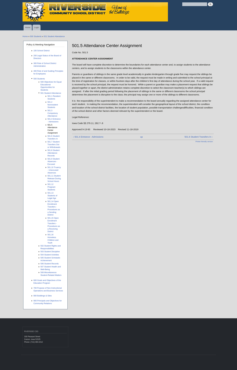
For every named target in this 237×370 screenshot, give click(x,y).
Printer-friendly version (204, 141)
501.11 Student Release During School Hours (54, 178)
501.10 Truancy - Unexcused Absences (54, 170)
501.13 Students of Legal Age (52, 195)
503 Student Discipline (50, 251)
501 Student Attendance (54, 36)
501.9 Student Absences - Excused (53, 161)
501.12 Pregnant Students (51, 187)
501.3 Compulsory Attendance (52, 113)
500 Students (36, 36)
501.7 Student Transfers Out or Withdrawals (53, 144)
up (141, 136)
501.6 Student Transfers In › (199, 136)
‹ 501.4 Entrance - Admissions (88, 136)
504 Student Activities (50, 255)
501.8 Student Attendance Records (53, 153)
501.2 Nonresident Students (52, 105)
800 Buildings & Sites (42, 296)
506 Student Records (50, 263)
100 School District (41, 50)
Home (27, 27)
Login (36, 27)
